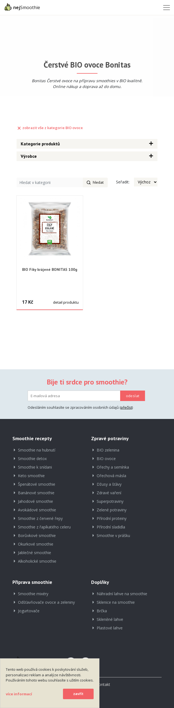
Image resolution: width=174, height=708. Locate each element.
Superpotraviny (110, 501)
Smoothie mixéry (33, 593)
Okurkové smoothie (35, 544)
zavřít (78, 693)
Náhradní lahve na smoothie (122, 593)
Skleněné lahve (110, 619)
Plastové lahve (110, 627)
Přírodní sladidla (111, 527)
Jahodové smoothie (35, 501)
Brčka (102, 610)
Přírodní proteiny (111, 518)
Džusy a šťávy (109, 484)
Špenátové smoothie (36, 484)
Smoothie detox (32, 458)
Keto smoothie (31, 475)
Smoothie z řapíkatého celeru (44, 527)
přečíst (126, 407)
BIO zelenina (108, 450)
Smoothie (22, 7)
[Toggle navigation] (165, 7)
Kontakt (103, 684)
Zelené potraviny (111, 509)
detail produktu (66, 302)
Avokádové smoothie (37, 509)
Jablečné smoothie (34, 552)
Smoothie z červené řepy (40, 518)
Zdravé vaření (109, 492)
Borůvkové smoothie (37, 535)
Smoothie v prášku (113, 535)
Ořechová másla (111, 475)
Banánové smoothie (36, 492)
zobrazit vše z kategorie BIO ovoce (50, 127)
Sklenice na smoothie (116, 602)
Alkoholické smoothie (37, 561)
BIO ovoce (106, 458)
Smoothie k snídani (35, 467)
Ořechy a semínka (113, 467)
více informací (19, 693)
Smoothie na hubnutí (36, 450)
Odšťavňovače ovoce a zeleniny (46, 602)
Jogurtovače (28, 610)
